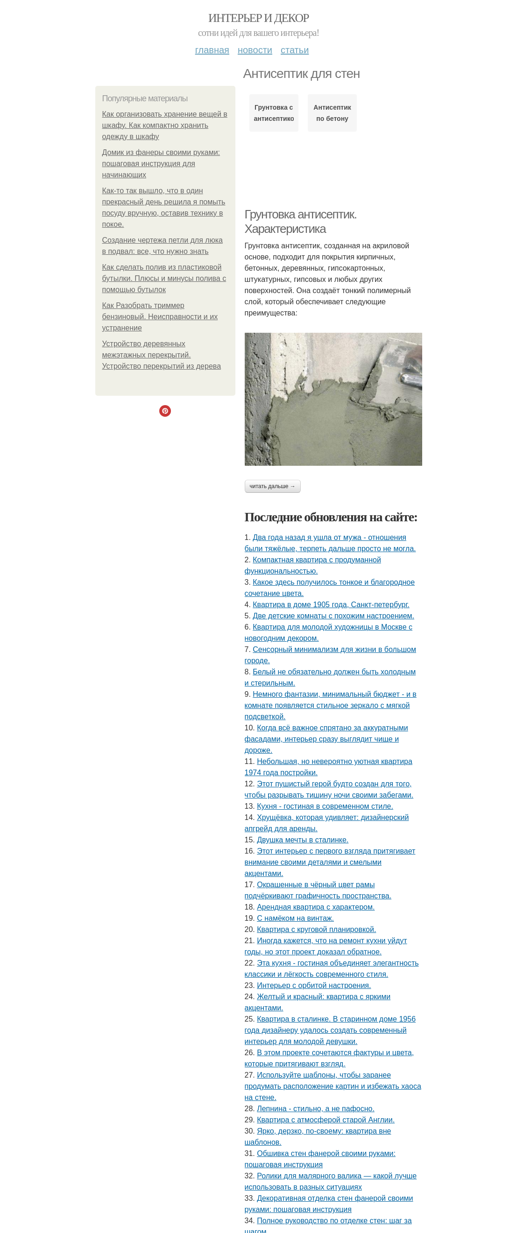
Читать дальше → (273, 486)
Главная (212, 50)
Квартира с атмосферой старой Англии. (326, 1120)
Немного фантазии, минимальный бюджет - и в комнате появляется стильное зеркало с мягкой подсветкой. (331, 705)
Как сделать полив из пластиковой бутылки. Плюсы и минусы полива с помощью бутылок (164, 278)
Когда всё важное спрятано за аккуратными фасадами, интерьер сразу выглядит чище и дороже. (326, 739)
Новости (255, 50)
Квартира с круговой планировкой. (316, 929)
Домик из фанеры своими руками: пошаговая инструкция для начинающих (161, 163)
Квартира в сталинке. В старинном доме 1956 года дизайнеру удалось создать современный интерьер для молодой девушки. (330, 1030)
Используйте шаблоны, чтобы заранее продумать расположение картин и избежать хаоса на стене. (333, 1086)
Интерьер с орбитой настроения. (314, 985)
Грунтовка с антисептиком (274, 113)
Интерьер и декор (258, 18)
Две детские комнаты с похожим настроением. (333, 616)
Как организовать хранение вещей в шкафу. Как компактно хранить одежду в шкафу (164, 125)
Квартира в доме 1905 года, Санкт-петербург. (331, 605)
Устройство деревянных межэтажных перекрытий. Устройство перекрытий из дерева (161, 355)
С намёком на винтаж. (295, 918)
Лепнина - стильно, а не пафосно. (316, 1109)
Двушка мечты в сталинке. (302, 840)
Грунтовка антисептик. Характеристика (301, 221)
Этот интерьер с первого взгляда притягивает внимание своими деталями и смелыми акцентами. (330, 862)
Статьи (295, 50)
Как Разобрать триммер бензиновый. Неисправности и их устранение (160, 316)
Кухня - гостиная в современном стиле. (325, 806)
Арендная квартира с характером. (316, 907)
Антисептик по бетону (332, 113)
